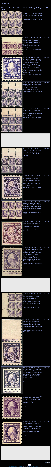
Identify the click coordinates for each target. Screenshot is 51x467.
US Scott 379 (39, 465)
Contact (20, 0)
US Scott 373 (11, 465)
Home (2, 0)
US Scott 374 (16, 465)
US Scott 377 (30, 465)
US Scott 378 (35, 465)
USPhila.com (5, 3)
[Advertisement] (25, 140)
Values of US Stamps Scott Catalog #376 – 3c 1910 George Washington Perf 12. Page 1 (24, 8)
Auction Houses (7, 0)
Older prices (47, 462)
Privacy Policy (14, 0)
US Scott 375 (21, 465)
